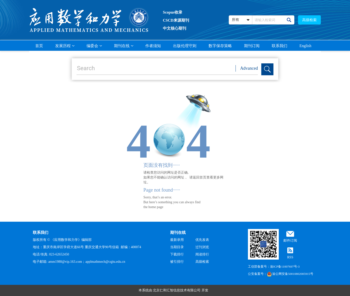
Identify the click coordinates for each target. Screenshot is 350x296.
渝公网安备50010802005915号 (290, 274)
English (305, 46)
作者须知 (153, 46)
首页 (39, 46)
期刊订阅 (252, 46)
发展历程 (64, 46)
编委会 (94, 46)
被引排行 (177, 261)
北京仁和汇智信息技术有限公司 (177, 290)
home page (156, 207)
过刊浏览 (202, 247)
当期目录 (177, 247)
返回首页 (199, 177)
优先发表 (202, 240)
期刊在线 (123, 46)
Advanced (249, 68)
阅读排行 (202, 254)
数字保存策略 (220, 46)
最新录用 (177, 240)
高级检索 (309, 20)
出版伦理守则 (184, 46)
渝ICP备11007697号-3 (285, 266)
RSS (290, 257)
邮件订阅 (290, 240)
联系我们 (279, 46)
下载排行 (177, 254)
